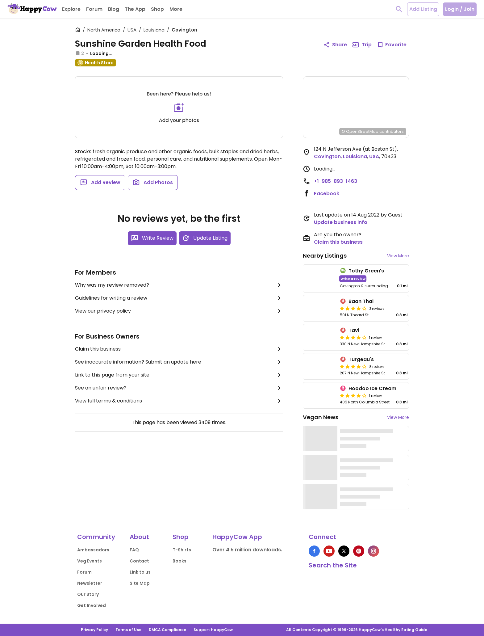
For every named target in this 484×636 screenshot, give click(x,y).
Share (335, 44)
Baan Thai (360, 301)
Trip (362, 44)
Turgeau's (361, 359)
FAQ (134, 550)
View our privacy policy (179, 311)
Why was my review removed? (179, 285)
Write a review (352, 278)
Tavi (353, 330)
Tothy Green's (366, 270)
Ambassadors (93, 550)
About (139, 537)
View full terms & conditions (179, 401)
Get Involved (91, 605)
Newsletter (89, 583)
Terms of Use (128, 629)
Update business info (340, 222)
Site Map (140, 583)
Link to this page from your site (179, 375)
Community (96, 537)
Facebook (326, 193)
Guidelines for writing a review (179, 298)
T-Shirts (182, 550)
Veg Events (89, 561)
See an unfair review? (179, 388)
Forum (84, 572)
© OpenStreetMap (360, 131)
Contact (139, 561)
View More (398, 256)
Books (179, 561)
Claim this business (179, 349)
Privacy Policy (94, 629)
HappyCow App (237, 537)
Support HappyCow (213, 629)
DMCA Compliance (167, 629)
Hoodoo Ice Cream (372, 388)
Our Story (88, 594)
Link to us (140, 572)
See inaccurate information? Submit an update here (179, 362)
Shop (181, 537)
